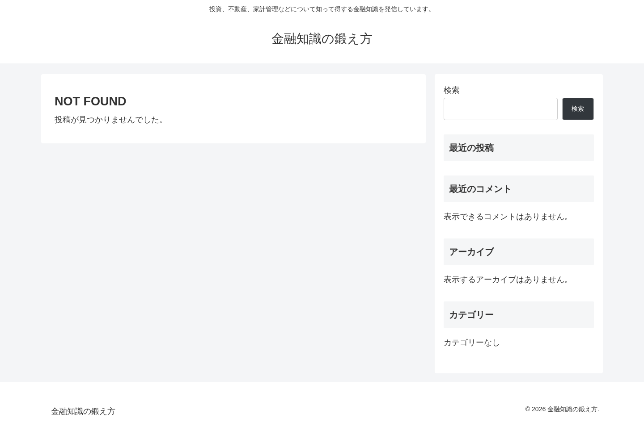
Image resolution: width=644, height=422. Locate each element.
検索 (452, 90)
